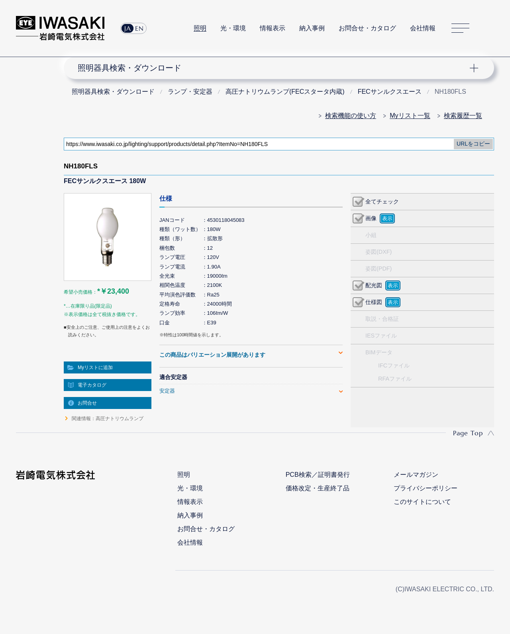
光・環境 (233, 28)
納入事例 (312, 28)
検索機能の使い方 (350, 115)
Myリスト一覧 (410, 115)
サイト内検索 (489, 28)
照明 (200, 28)
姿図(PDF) (378, 268)
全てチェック (382, 201)
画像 (371, 218)
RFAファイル (395, 378)
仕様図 (373, 302)
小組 (371, 235)
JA (127, 28)
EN (139, 28)
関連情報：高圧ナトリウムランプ (107, 418)
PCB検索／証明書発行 (318, 474)
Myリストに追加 (95, 367)
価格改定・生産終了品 (317, 488)
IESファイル (381, 335)
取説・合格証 (382, 319)
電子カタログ (92, 385)
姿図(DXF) (378, 252)
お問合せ (87, 403)
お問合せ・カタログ (367, 28)
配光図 (373, 285)
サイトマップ (460, 29)
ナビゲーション (274, 68)
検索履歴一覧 (463, 115)
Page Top (468, 433)
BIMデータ (378, 352)
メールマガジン (416, 474)
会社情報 (422, 28)
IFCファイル (394, 365)
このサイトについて (422, 501)
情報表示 (272, 28)
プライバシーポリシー (425, 488)
